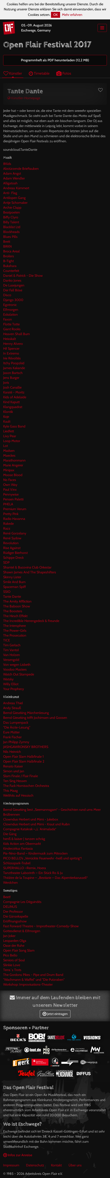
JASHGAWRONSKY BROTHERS (25, 747)
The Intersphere (14, 626)
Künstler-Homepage (23, 98)
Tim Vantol (11, 650)
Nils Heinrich (12, 752)
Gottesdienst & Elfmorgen (21, 931)
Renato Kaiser (13, 766)
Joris (6, 383)
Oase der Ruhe (13, 946)
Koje (6, 417)
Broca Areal (11, 251)
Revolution (11, 543)
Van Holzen (11, 655)
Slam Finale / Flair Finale (20, 776)
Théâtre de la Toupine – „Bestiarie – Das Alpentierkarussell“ (45, 878)
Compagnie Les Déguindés (22, 902)
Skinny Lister (12, 577)
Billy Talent (11, 222)
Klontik (8, 412)
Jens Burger (11, 378)
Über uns (75, 1165)
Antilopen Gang (14, 198)
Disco (7, 295)
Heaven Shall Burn (16, 334)
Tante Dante (12, 596)
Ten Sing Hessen (15, 781)
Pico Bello (10, 955)
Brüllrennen (11, 814)
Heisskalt (9, 339)
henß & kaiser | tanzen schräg (24, 839)
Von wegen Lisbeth (16, 665)
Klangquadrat (12, 407)
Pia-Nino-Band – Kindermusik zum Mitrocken (35, 853)
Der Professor (13, 912)
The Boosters (12, 611)
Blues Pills (10, 237)
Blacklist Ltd (11, 227)
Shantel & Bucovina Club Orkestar (27, 567)
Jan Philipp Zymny (16, 742)
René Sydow (12, 538)
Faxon (7, 319)
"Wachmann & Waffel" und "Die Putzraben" (34, 980)
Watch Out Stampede (18, 674)
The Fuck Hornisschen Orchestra (26, 786)
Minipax (8, 470)
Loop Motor (11, 441)
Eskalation (10, 314)
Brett (6, 242)
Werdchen (10, 883)
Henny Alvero (13, 344)
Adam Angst (12, 173)
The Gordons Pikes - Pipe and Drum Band (33, 975)
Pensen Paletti (13, 499)
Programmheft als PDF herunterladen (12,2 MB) (55, 60)
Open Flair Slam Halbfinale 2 (23, 761)
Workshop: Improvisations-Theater (28, 984)
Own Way (10, 485)
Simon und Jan (13, 771)
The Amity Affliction (17, 601)
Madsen (9, 451)
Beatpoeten (11, 212)
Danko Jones (12, 280)
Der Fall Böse (12, 290)
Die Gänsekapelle (15, 916)
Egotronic (10, 305)
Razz (6, 528)
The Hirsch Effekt (15, 616)
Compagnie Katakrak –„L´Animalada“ (29, 829)
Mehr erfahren (72, 15)
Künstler (12, 73)
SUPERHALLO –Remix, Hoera (24, 868)
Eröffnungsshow (15, 921)
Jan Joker (9, 936)
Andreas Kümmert (16, 188)
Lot (5, 446)
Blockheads (11, 232)
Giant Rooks (12, 329)
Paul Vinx (10, 490)
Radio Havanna (14, 519)
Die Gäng (9, 834)
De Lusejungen (13, 285)
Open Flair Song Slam (18, 950)
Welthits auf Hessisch (18, 795)
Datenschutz (35, 1165)
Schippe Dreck (13, 558)
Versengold (11, 660)
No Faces (9, 480)
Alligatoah (10, 183)
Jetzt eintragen (55, 1014)
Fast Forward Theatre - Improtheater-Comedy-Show (41, 926)
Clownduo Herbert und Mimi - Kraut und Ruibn (36, 824)
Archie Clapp (12, 207)
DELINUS (10, 907)
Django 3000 (13, 300)
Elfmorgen (10, 310)
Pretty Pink (10, 514)
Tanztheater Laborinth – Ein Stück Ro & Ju (33, 873)
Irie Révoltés (12, 358)
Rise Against (12, 548)
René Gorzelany (14, 533)
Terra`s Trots (12, 970)
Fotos (63, 73)
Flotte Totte (11, 324)
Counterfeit (11, 271)
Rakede (8, 524)
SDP (6, 562)
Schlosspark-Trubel (16, 863)
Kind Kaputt (11, 402)
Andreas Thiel (13, 703)
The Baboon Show (16, 606)
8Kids (7, 164)
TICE (6, 640)
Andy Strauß (12, 708)
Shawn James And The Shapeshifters (29, 572)
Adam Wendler (14, 178)
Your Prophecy (13, 689)
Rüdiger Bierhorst (15, 553)
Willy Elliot (10, 684)
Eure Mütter (11, 732)
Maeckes (9, 455)
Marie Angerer (13, 465)
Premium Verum (14, 509)
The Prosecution (14, 635)
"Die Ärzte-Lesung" (16, 727)
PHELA (8, 504)
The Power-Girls (14, 631)
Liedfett (8, 431)
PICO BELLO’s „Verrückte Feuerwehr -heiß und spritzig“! (42, 858)
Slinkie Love (11, 965)
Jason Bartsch (13, 373)
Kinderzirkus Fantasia (18, 849)
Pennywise (11, 494)
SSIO (6, 592)
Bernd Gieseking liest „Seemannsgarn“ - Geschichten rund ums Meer (52, 810)
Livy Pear (9, 436)
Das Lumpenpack (15, 722)
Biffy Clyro (10, 217)
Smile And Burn (14, 582)
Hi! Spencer (11, 349)
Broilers (8, 256)
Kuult (6, 421)
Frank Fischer (12, 737)
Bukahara (9, 266)
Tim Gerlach (12, 645)
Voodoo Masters (15, 669)
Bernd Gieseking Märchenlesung (26, 713)
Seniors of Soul (14, 960)
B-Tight (8, 261)
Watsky (8, 679)
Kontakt (56, 1165)
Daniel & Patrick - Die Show (23, 276)
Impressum (11, 1165)
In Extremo (11, 353)
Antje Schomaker (15, 203)
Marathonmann (14, 460)
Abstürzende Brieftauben (21, 169)
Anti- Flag (10, 193)
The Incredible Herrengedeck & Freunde (31, 621)
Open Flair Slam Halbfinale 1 (23, 757)
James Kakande (14, 368)
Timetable (39, 73)
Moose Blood (12, 475)
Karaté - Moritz (14, 392)
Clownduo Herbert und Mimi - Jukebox (30, 819)
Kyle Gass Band (14, 426)
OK (55, 15)
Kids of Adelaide (14, 397)
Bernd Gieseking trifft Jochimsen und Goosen (35, 718)
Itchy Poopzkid (13, 363)
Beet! (7, 897)
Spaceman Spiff (14, 587)
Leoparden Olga (14, 941)
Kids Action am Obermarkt (22, 844)
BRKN (7, 246)
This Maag (10, 791)
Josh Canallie (12, 387)
